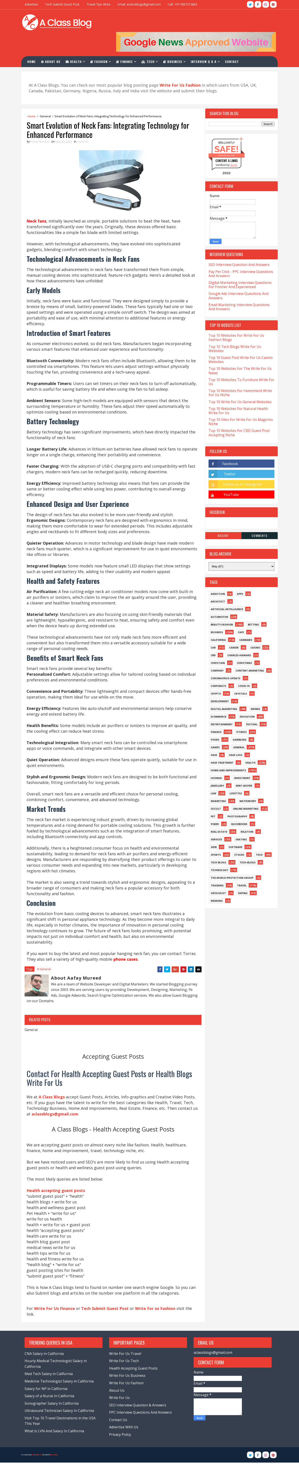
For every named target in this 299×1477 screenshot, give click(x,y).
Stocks (237, 837)
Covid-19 (241, 668)
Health (76, 43)
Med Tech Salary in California (51, 1388)
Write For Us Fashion (127, 1397)
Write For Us (120, 1412)
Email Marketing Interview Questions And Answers (237, 289)
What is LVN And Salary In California (56, 1445)
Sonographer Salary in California (54, 1417)
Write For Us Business (128, 1390)
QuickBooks (237, 806)
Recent (221, 518)
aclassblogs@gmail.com (212, 1367)
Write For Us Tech (124, 1375)
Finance (127, 43)
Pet (211, 799)
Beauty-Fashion (220, 607)
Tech (150, 43)
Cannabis (243, 622)
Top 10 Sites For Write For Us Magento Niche (239, 404)
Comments (258, 518)
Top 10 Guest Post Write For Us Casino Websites (239, 342)
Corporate (216, 668)
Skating (239, 822)
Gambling (238, 722)
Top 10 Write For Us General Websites (238, 384)
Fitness (239, 714)
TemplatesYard (41, 1469)
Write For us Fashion (157, 1322)
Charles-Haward (237, 638)
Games (213, 730)
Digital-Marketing (222, 691)
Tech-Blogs (246, 845)
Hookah (214, 760)
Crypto (214, 676)
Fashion (101, 43)
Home (34, 43)
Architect (216, 584)
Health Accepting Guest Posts (134, 1382)
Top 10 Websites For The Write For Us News (238, 353)
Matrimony (246, 783)
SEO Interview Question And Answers (237, 247)
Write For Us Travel (126, 1368)
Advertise (33, 4)
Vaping (241, 875)
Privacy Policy (120, 1449)
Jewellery (215, 768)
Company (215, 653)
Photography (235, 799)
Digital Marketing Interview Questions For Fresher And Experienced (238, 267)
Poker (213, 806)
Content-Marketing (248, 653)
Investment (240, 760)
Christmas (242, 645)
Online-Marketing (244, 791)
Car (211, 630)
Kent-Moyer (242, 768)
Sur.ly (231, 147)
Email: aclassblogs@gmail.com (141, 4)
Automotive (217, 599)
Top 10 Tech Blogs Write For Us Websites (233, 331)
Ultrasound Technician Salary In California (61, 1425)
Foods (213, 722)
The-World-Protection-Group (230, 860)
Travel (240, 868)
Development (218, 684)
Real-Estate (217, 814)
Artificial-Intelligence (225, 591)
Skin (212, 829)
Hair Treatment (220, 745)
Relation (245, 814)
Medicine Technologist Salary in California (61, 1395)
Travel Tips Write (100, 4)
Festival (250, 707)
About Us (53, 43)
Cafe (239, 614)
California (216, 622)
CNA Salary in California (46, 1368)
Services (214, 822)
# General (45, 976)
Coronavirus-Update (223, 661)
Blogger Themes (56, 1469)
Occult (214, 791)
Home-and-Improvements (226, 753)
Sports (214, 837)
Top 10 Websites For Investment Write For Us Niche (238, 375)
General (47, 99)
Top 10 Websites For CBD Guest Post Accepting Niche (237, 415)
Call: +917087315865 (184, 4)
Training (215, 868)
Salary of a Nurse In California (51, 1410)
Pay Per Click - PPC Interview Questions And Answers (239, 256)
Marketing (216, 783)
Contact (234, 43)
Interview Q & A (206, 43)
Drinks (253, 691)
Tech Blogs (216, 845)
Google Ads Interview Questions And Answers (237, 278)
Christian (216, 645)
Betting (251, 607)
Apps (238, 576)
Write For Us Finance (56, 1322)
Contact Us (119, 1434)
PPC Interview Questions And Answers (141, 1426)
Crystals (238, 676)
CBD (211, 638)
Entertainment (220, 707)
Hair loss (233, 737)
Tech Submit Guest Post (64, 4)
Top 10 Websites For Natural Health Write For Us (236, 393)
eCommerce (216, 699)
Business (175, 43)
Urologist (216, 875)
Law (211, 776)
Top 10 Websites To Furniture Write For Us (239, 364)
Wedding (215, 883)
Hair (212, 737)
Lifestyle (234, 776)
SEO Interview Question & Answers (138, 1419)
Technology (217, 852)
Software (233, 829)
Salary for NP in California (48, 1403)
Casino (253, 630)
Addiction (216, 576)
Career (232, 630)
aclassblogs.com (224, 138)
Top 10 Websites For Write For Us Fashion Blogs (234, 320)
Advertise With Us (124, 1441)
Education (245, 699)
